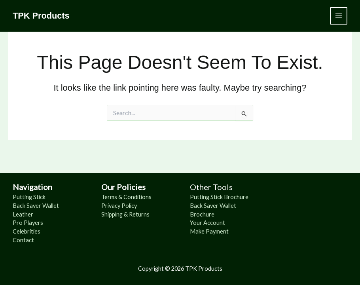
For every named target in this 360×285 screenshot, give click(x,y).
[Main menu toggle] (338, 16)
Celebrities (26, 231)
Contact (23, 240)
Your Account (207, 222)
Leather (23, 214)
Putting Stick (29, 197)
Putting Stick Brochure (219, 197)
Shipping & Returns (125, 214)
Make (198, 231)
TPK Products (41, 16)
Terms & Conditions (126, 197)
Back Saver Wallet (36, 205)
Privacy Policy (119, 205)
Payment (217, 231)
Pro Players (28, 222)
